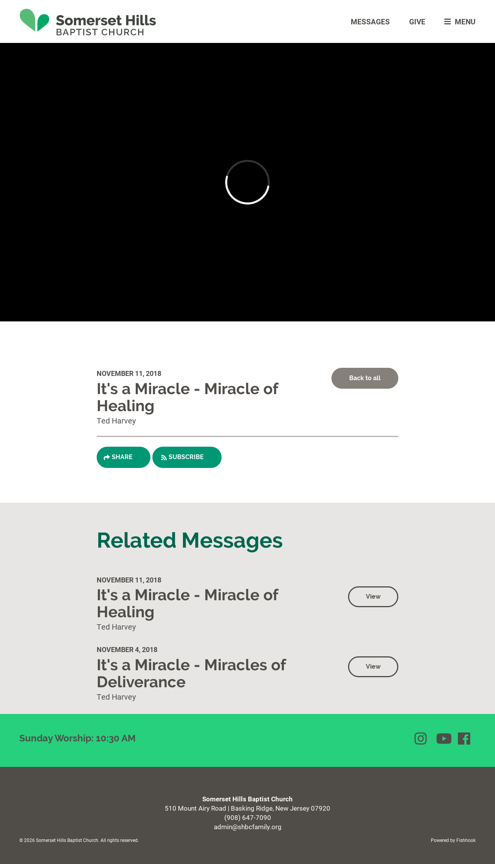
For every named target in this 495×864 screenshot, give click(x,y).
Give (417, 21)
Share (122, 457)
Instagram (421, 739)
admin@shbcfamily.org (248, 826)
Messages (370, 21)
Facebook (465, 739)
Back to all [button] (365, 378)
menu (458, 21)
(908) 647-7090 (247, 817)
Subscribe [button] (186, 457)
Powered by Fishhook (453, 840)
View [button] (373, 596)
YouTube (443, 739)
